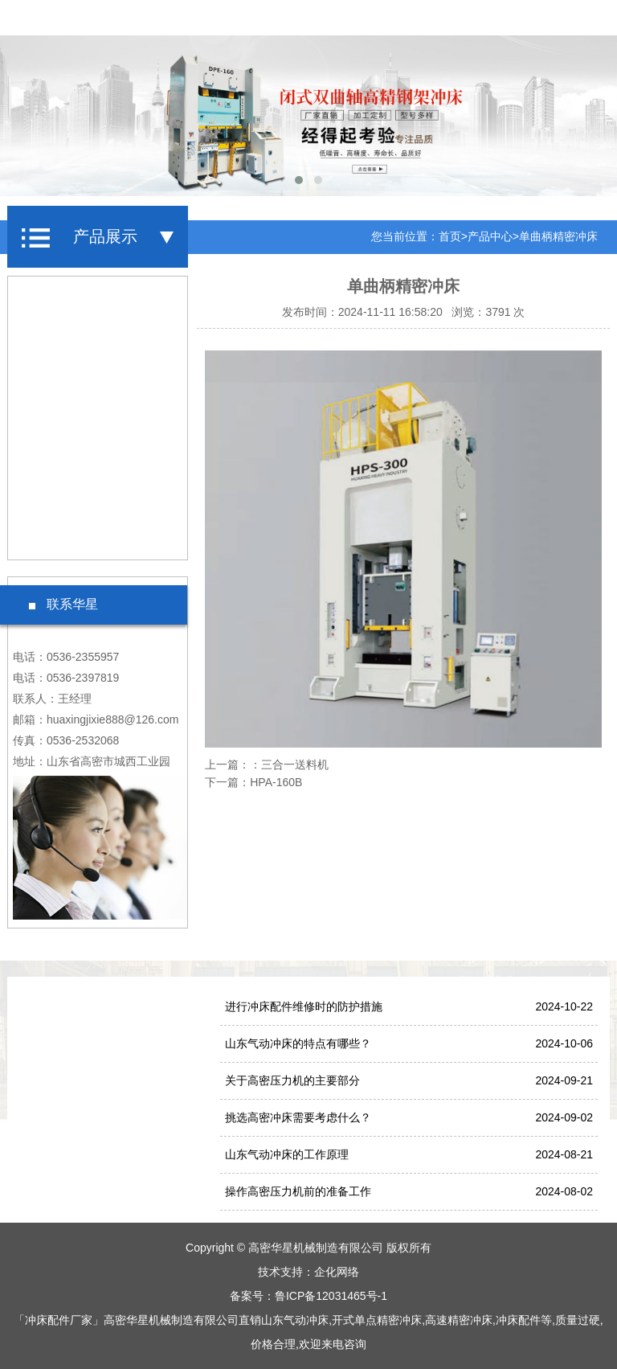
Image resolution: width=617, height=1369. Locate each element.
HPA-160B (276, 782)
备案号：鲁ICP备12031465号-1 (308, 1295)
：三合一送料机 (289, 764)
